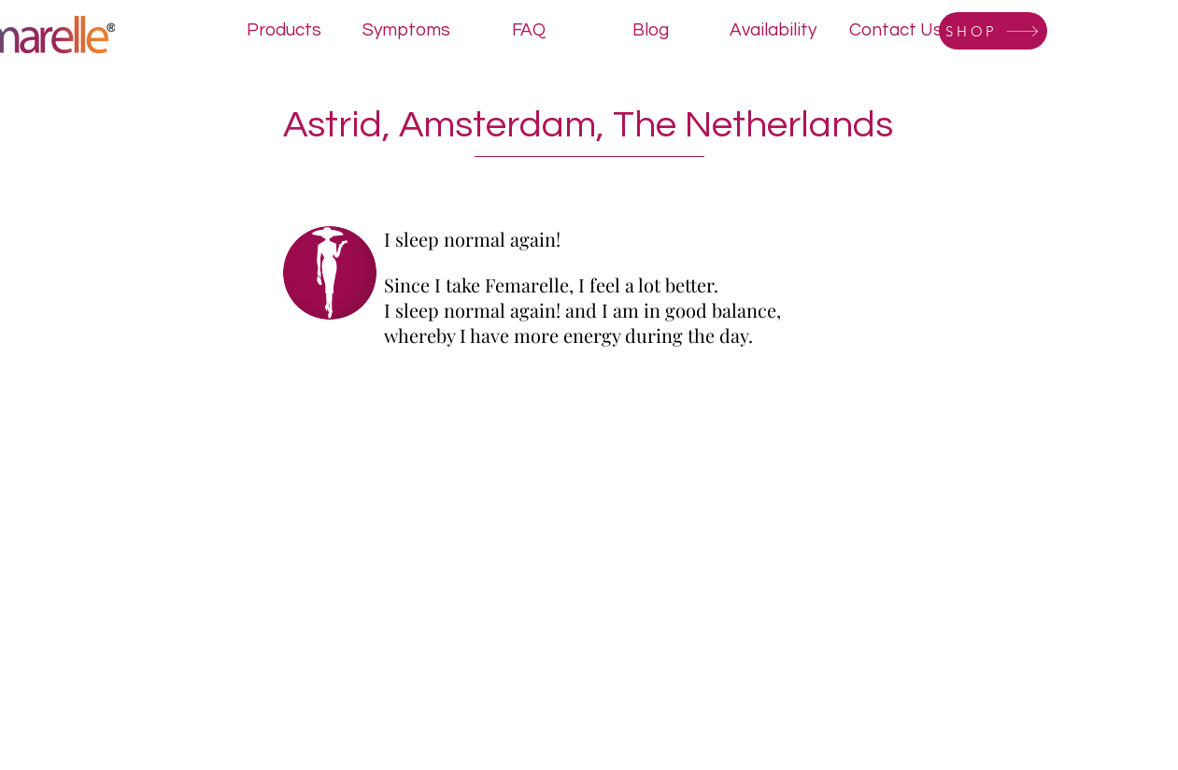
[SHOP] (993, 31)
